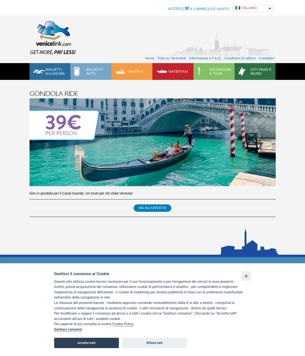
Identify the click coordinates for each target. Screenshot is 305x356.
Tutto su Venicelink (171, 58)
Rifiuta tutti (154, 343)
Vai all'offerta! (152, 208)
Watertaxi (178, 71)
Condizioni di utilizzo (240, 58)
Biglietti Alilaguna (55, 71)
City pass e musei (261, 71)
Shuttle (135, 71)
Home (149, 58)
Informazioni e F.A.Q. (205, 58)
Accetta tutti (87, 343)
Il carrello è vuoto (209, 9)
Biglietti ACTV (94, 71)
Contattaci (266, 58)
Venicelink (53, 36)
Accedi (174, 9)
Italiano (249, 8)
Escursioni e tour (220, 71)
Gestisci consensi (68, 329)
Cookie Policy (122, 324)
